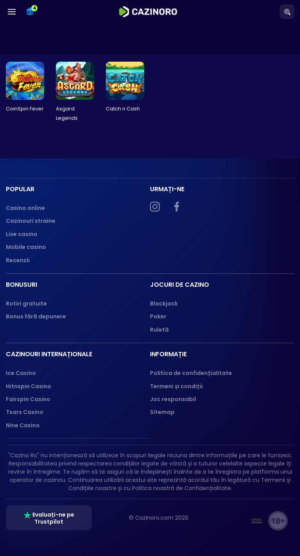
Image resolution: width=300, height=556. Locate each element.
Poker (158, 316)
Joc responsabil (173, 399)
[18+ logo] (278, 521)
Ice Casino (21, 373)
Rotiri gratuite (26, 303)
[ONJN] (235, 521)
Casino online (25, 208)
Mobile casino (26, 247)
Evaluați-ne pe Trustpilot (48, 518)
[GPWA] (257, 521)
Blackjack (164, 303)
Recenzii (18, 260)
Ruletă (159, 330)
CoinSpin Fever (25, 108)
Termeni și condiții (176, 386)
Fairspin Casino (28, 399)
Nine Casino (23, 425)
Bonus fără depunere (36, 316)
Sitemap (162, 412)
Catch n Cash (123, 108)
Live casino (22, 234)
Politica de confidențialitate (191, 373)
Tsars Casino (24, 412)
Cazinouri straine (30, 221)
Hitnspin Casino (28, 386)
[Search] (287, 12)
